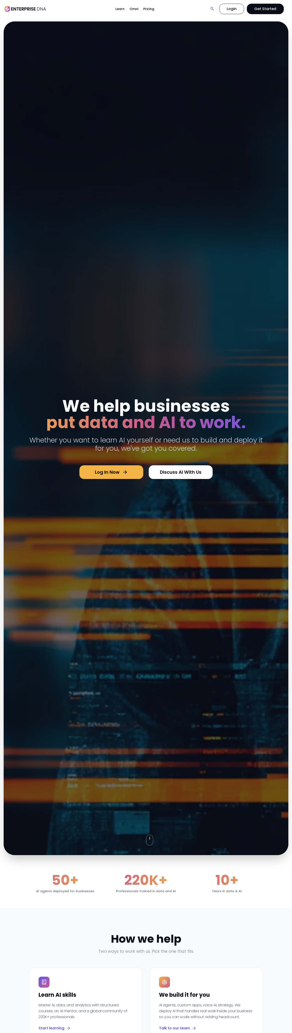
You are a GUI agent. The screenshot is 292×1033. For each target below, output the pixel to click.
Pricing (148, 9)
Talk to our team (177, 1028)
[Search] (212, 9)
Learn (120, 9)
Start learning (55, 1028)
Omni (134, 9)
